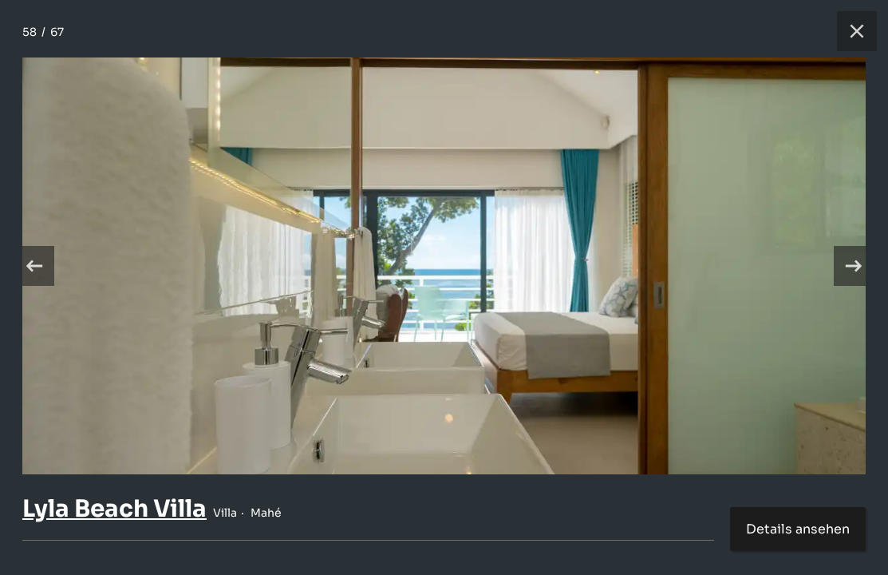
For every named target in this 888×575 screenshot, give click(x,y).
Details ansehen (798, 529)
